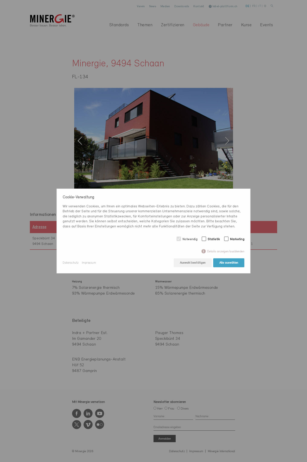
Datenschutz (71, 262)
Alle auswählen (228, 262)
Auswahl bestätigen (193, 262)
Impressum (89, 262)
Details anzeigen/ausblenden (226, 251)
